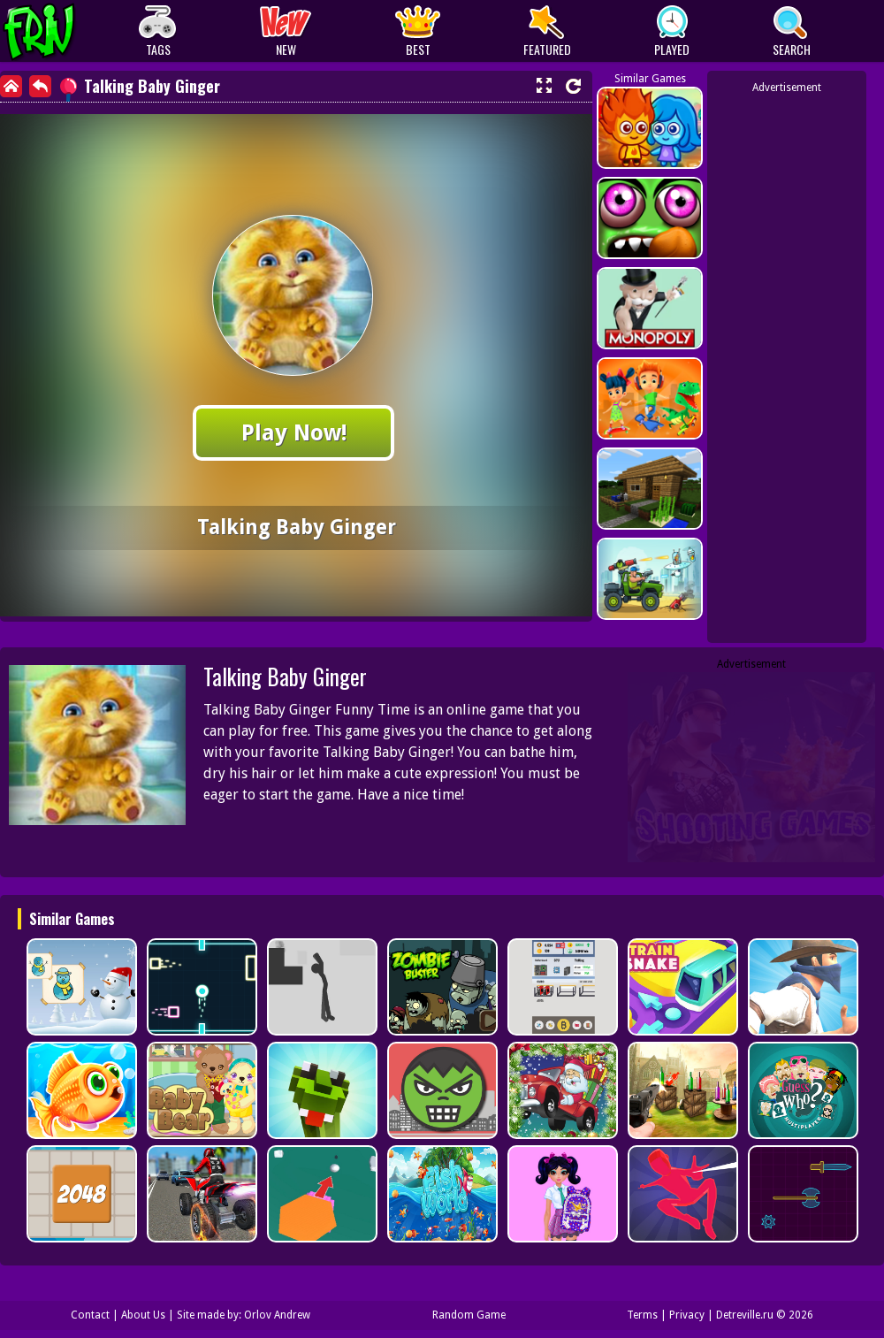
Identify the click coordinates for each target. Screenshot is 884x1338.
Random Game (469, 1315)
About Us (143, 1315)
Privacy (687, 1315)
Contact (90, 1315)
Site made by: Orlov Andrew (243, 1315)
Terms (642, 1315)
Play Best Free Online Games (72, 31)
